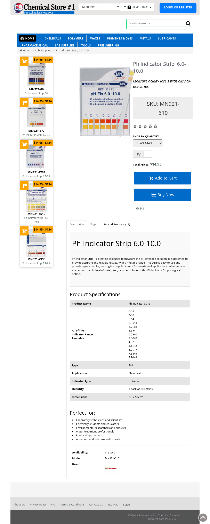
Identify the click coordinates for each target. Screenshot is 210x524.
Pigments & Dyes (119, 38)
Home (29, 38)
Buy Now (162, 194)
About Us (19, 504)
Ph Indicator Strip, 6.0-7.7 (36, 134)
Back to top (203, 518)
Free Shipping (107, 45)
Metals (144, 38)
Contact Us (96, 504)
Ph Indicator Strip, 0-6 (36, 93)
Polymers (74, 38)
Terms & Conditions (72, 504)
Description (77, 224)
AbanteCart (189, 515)
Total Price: (147, 164)
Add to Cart (163, 178)
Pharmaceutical (34, 45)
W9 (53, 504)
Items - (137, 7)
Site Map (113, 504)
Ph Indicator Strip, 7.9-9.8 (36, 263)
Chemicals (52, 38)
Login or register (178, 7)
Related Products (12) (117, 224)
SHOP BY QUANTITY (146, 136)
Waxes (94, 38)
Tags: (94, 224)
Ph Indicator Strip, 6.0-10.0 (72, 50)
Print (141, 208)
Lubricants (166, 38)
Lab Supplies (63, 45)
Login (126, 504)
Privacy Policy (38, 504)
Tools (85, 45)
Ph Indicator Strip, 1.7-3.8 (36, 176)
